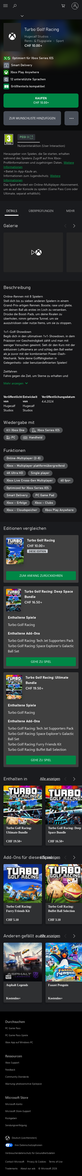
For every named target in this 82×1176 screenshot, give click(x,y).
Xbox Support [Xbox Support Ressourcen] (12, 1062)
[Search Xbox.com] (15, 5)
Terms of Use (56, 1161)
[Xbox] (11, 15)
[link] (22, 816)
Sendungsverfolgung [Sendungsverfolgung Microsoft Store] (16, 1125)
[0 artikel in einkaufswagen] (64, 6)
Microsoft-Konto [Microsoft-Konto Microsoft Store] (13, 1104)
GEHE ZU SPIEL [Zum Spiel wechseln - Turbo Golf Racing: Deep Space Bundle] (41, 661)
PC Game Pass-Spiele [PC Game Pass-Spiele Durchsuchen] (16, 1035)
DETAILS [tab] (11, 211)
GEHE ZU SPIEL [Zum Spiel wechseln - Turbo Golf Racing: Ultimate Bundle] (41, 760)
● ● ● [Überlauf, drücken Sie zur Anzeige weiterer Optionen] (72, 118)
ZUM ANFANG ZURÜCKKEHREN (41, 575)
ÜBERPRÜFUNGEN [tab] (41, 211)
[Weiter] (74, 226)
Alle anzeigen (50, 778)
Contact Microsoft (14, 1161)
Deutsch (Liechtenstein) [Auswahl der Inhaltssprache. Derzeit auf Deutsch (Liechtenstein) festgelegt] (24, 1137)
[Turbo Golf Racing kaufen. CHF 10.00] (41, 101)
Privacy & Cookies (36, 1161)
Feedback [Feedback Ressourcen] (10, 1069)
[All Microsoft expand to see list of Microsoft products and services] (5, 6)
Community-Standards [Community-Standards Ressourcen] (17, 1076)
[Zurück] (65, 226)
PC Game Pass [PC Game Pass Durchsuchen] (13, 1028)
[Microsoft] (41, 3)
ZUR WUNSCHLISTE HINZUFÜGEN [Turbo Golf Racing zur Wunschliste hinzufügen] (32, 118)
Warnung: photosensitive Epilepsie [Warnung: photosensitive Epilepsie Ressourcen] (23, 1083)
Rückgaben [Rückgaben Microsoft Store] (11, 1118)
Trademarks (11, 1168)
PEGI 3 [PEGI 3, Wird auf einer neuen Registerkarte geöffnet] (26, 137)
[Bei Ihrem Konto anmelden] (75, 6)
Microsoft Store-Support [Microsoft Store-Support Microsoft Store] (18, 1111)
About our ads (28, 1168)
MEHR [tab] (70, 211)
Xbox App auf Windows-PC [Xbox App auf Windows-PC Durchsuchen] (19, 1042)
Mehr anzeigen (15, 383)
